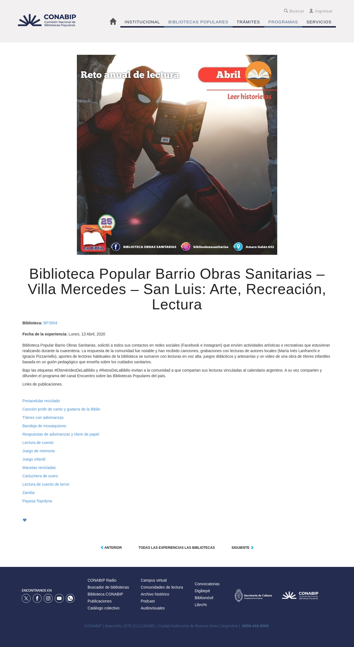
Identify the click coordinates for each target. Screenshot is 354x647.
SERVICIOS (318, 21)
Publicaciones (100, 601)
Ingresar (321, 11)
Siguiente (242, 548)
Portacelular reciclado (41, 401)
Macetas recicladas (39, 467)
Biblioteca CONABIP (105, 594)
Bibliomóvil (204, 598)
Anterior (111, 548)
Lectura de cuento (38, 442)
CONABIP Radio (102, 580)
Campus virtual (154, 580)
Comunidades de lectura (162, 587)
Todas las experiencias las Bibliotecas (176, 548)
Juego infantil (34, 459)
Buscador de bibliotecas (108, 587)
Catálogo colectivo (103, 608)
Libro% (201, 604)
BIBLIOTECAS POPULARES (198, 21)
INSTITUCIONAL (142, 21)
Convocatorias (207, 584)
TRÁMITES (248, 21)
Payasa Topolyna (37, 501)
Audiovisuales (153, 608)
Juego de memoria (39, 451)
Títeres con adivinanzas (43, 417)
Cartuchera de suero (40, 476)
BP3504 (50, 323)
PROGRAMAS (283, 21)
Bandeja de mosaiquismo (44, 426)
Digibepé (202, 591)
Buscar (294, 11)
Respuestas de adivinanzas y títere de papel (61, 434)
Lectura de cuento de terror (46, 484)
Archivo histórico (155, 594)
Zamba (29, 492)
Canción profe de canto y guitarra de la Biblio (61, 409)
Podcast (148, 601)
